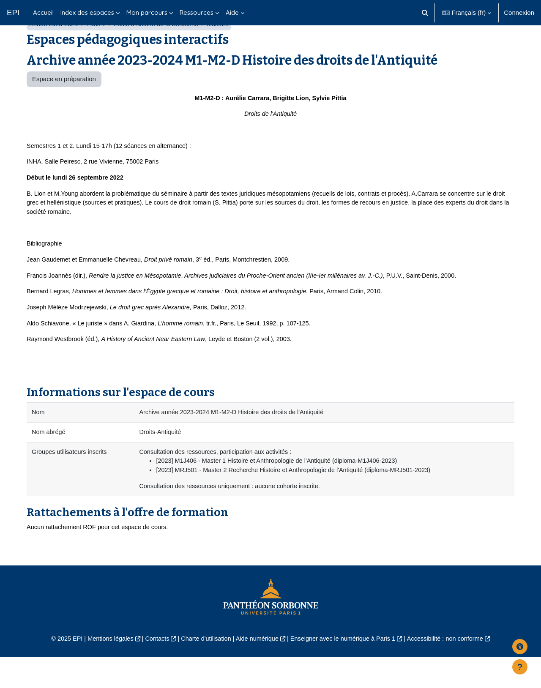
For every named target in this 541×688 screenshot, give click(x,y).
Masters (224, 45)
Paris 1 (98, 45)
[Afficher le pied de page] (519, 666)
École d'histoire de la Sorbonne (160, 45)
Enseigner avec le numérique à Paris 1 (345, 669)
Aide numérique (256, 669)
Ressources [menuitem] (196, 12)
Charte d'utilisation (204, 669)
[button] (425, 12)
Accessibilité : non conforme (452, 669)
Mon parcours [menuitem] (146, 12)
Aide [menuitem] (232, 12)
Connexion (519, 12)
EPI (13, 12)
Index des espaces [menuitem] (87, 12)
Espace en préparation (64, 100)
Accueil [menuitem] (43, 12)
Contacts (152, 669)
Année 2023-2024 (54, 45)
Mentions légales (104, 669)
